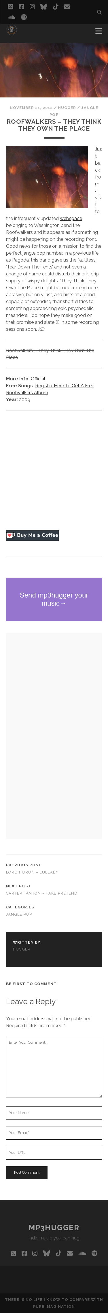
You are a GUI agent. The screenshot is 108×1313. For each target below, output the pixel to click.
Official (38, 379)
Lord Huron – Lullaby (32, 872)
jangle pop (19, 914)
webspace (71, 218)
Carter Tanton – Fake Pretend (42, 893)
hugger (67, 108)
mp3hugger (54, 1227)
